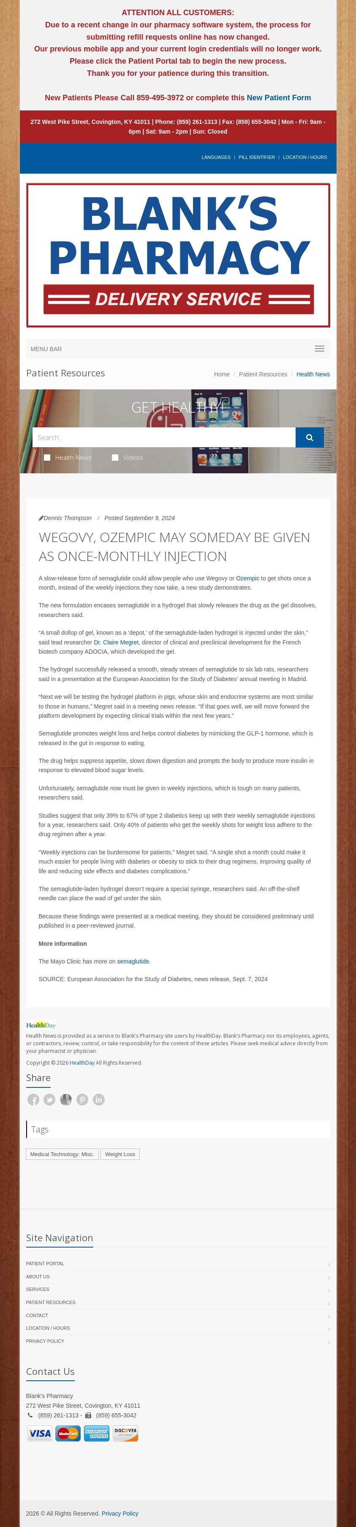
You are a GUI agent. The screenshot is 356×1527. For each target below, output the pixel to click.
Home (222, 374)
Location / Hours (305, 157)
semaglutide (133, 961)
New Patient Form (279, 98)
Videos (127, 457)
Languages (216, 157)
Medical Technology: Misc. (62, 1154)
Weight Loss (120, 1154)
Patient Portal (45, 1263)
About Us (38, 1276)
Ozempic (247, 578)
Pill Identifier (257, 157)
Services (37, 1289)
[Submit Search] (310, 437)
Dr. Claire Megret (116, 642)
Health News (68, 457)
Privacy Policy (45, 1341)
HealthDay (82, 1062)
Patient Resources (263, 374)
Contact (37, 1315)
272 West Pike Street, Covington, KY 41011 (90, 121)
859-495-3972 (159, 98)
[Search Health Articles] (164, 437)
